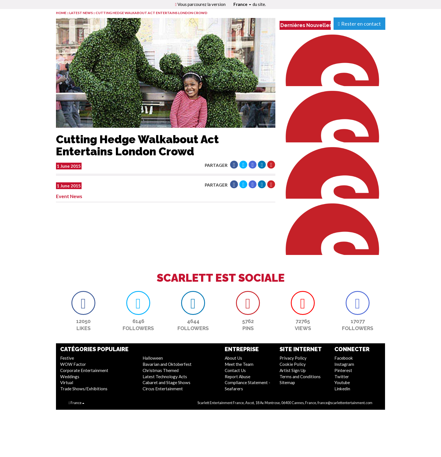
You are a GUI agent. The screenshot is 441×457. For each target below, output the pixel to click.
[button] (234, 164)
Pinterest (343, 370)
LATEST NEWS (81, 13)
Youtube (342, 382)
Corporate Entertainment (84, 370)
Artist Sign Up (293, 370)
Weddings (69, 376)
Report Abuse (237, 376)
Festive (67, 357)
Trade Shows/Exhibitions (83, 388)
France (242, 4)
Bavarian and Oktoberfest (167, 364)
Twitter (341, 376)
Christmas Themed (161, 370)
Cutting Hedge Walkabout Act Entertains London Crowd (151, 13)
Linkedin (342, 388)
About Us (233, 357)
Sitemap (287, 382)
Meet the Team (239, 364)
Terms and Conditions (300, 376)
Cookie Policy (293, 364)
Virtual (66, 382)
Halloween (153, 357)
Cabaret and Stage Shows (166, 382)
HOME (61, 13)
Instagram (344, 364)
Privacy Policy (293, 357)
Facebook (343, 357)
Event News (69, 196)
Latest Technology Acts (165, 376)
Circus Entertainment (163, 388)
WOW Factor (73, 364)
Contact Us (235, 370)
